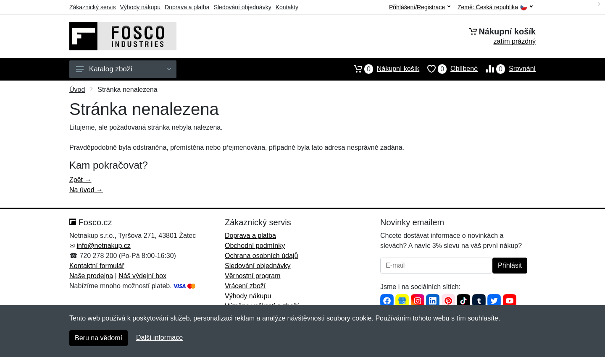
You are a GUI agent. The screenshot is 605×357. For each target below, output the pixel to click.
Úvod (77, 89)
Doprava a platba (187, 7)
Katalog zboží (123, 69)
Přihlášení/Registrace (419, 7)
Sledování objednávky (242, 7)
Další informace (159, 337)
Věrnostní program (253, 275)
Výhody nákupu (140, 7)
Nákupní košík (382, 69)
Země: (495, 7)
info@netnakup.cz (103, 245)
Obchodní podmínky (255, 245)
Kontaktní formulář (96, 265)
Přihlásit (510, 265)
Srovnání (507, 69)
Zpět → (80, 179)
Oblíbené (448, 69)
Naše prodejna (91, 275)
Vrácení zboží (245, 285)
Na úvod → (86, 189)
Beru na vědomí (98, 337)
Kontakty (287, 7)
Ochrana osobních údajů (261, 255)
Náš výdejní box (142, 275)
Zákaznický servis (92, 7)
